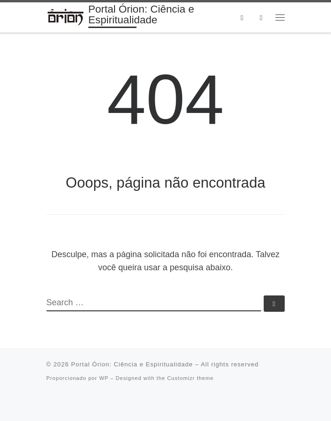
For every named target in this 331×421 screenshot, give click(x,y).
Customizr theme (190, 378)
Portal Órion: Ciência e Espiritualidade (132, 364)
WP (103, 378)
